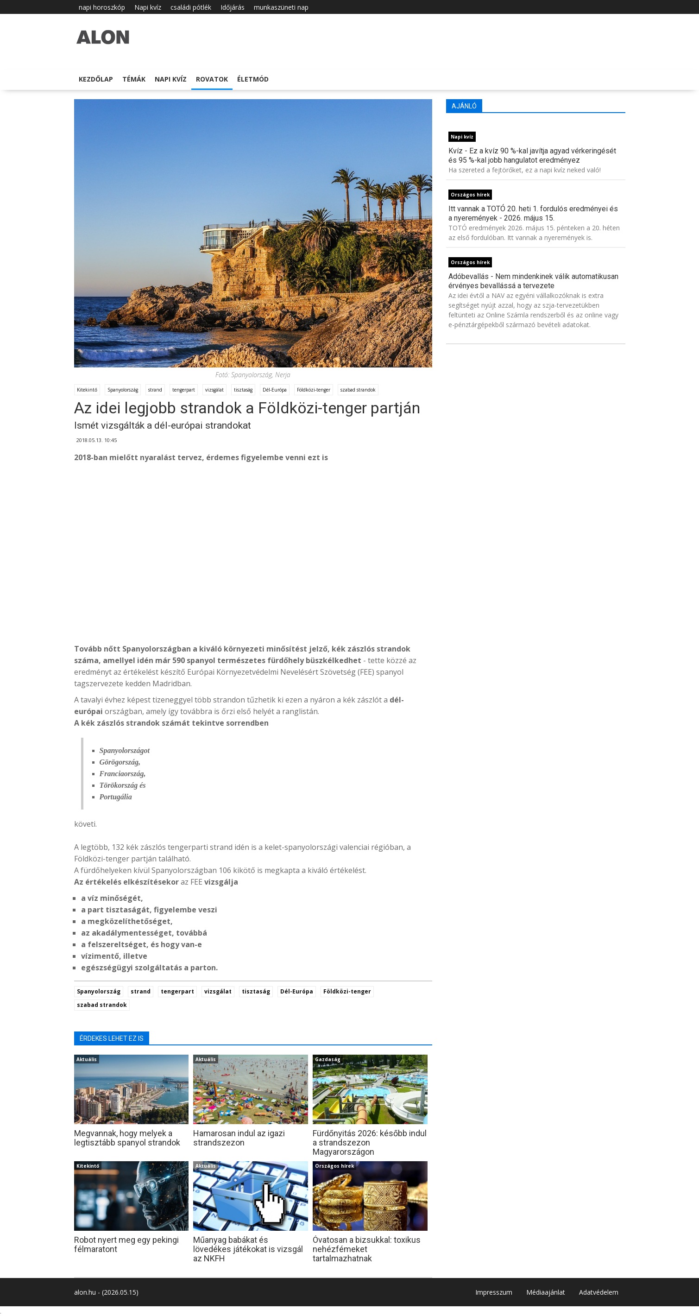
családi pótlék (190, 7)
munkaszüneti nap (281, 7)
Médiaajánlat (545, 1292)
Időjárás (232, 7)
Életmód (253, 79)
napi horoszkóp (102, 7)
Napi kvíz (147, 7)
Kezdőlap (96, 79)
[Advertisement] (253, 567)
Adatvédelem (598, 1292)
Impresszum (493, 1292)
